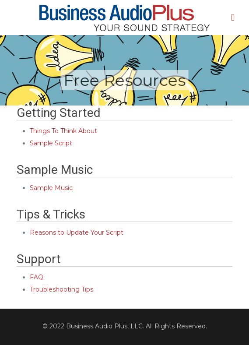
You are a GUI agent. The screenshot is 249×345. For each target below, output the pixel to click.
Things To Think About (63, 131)
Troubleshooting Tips (61, 289)
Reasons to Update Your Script (76, 232)
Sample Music (51, 188)
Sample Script (51, 143)
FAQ (36, 277)
